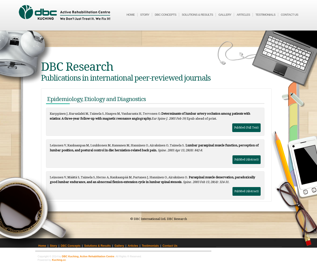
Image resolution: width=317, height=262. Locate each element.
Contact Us (289, 14)
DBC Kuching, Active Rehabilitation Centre (88, 256)
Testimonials (265, 14)
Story (144, 14)
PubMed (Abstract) (246, 159)
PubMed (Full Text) (246, 127)
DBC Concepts (165, 14)
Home (131, 14)
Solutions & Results (197, 14)
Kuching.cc (59, 259)
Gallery (224, 14)
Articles (243, 14)
